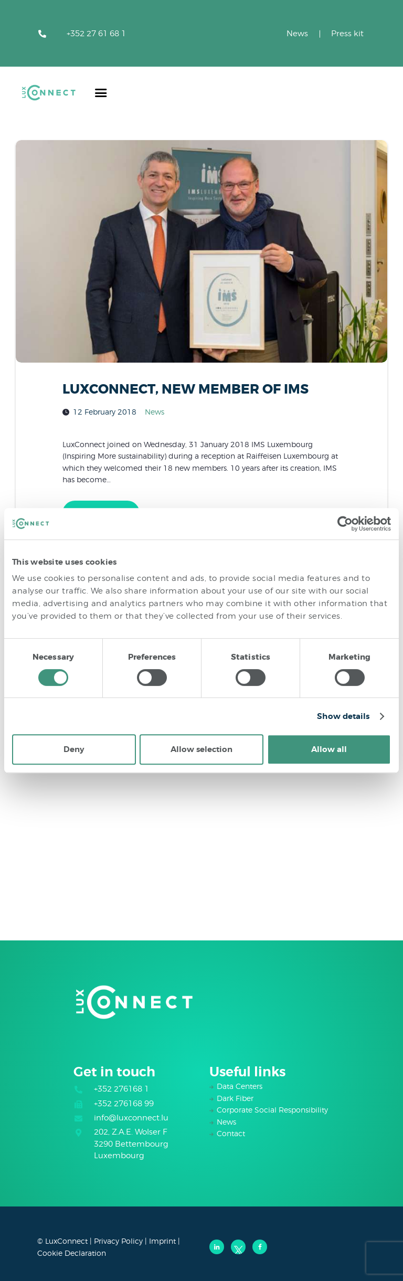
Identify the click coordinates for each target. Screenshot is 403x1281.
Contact (231, 1133)
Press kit (347, 33)
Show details (343, 716)
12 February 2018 (104, 411)
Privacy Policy (118, 1240)
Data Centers (239, 1086)
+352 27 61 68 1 (96, 33)
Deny (73, 749)
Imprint (162, 1240)
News (297, 33)
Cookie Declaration (71, 1252)
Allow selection (201, 749)
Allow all (329, 749)
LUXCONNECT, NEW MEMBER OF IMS (185, 389)
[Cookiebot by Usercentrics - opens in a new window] (345, 524)
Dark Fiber (235, 1098)
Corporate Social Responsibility (272, 1109)
